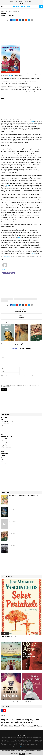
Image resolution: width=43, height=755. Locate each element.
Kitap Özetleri (4, 446)
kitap (33, 253)
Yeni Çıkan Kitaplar (5, 466)
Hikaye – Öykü (4, 438)
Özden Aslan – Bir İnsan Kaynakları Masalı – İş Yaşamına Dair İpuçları (24, 495)
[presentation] (11, 381)
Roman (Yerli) (3, 13)
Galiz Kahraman (33, 343)
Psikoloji (2, 451)
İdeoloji (2, 440)
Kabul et (22, 753)
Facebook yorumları (25, 348)
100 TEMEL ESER (4, 417)
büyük (10, 75)
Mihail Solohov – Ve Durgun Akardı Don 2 (17, 544)
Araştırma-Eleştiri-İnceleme (7, 421)
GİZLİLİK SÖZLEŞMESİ (27, 1)
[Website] (14, 273)
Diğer (2, 430)
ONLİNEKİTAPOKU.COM (21, 7)
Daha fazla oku (29, 753)
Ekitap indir (3, 715)
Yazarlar (2, 465)
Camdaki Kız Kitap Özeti (27, 701)
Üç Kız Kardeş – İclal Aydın (6, 671)
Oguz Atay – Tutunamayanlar (28, 671)
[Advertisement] (21, 34)
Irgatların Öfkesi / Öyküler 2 (7, 343)
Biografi (2, 425)
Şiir (1, 457)
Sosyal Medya (5, 706)
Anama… (10, 519)
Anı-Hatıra (3, 419)
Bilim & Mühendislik (5, 423)
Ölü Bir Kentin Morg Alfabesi (21, 311)
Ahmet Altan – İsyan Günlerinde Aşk (19, 343)
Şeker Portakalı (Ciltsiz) (8, 636)
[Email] (12, 273)
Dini (1, 432)
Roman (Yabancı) (4, 453)
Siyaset (2, 459)
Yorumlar (14, 348)
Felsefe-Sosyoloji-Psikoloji (6, 436)
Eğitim (2, 434)
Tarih (2, 461)
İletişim (20, 1)
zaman (5, 256)
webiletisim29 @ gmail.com (24, 746)
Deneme (2, 428)
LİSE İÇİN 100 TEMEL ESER (6, 447)
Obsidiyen (21, 317)
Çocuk (2, 427)
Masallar (2, 449)
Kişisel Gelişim (4, 444)
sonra (19, 237)
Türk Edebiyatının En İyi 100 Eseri (8, 463)
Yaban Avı (11, 507)
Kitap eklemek (17, 726)
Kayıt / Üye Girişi (13, 1)
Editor (3, 269)
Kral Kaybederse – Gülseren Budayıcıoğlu (10, 701)
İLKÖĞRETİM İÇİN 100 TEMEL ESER (8, 442)
